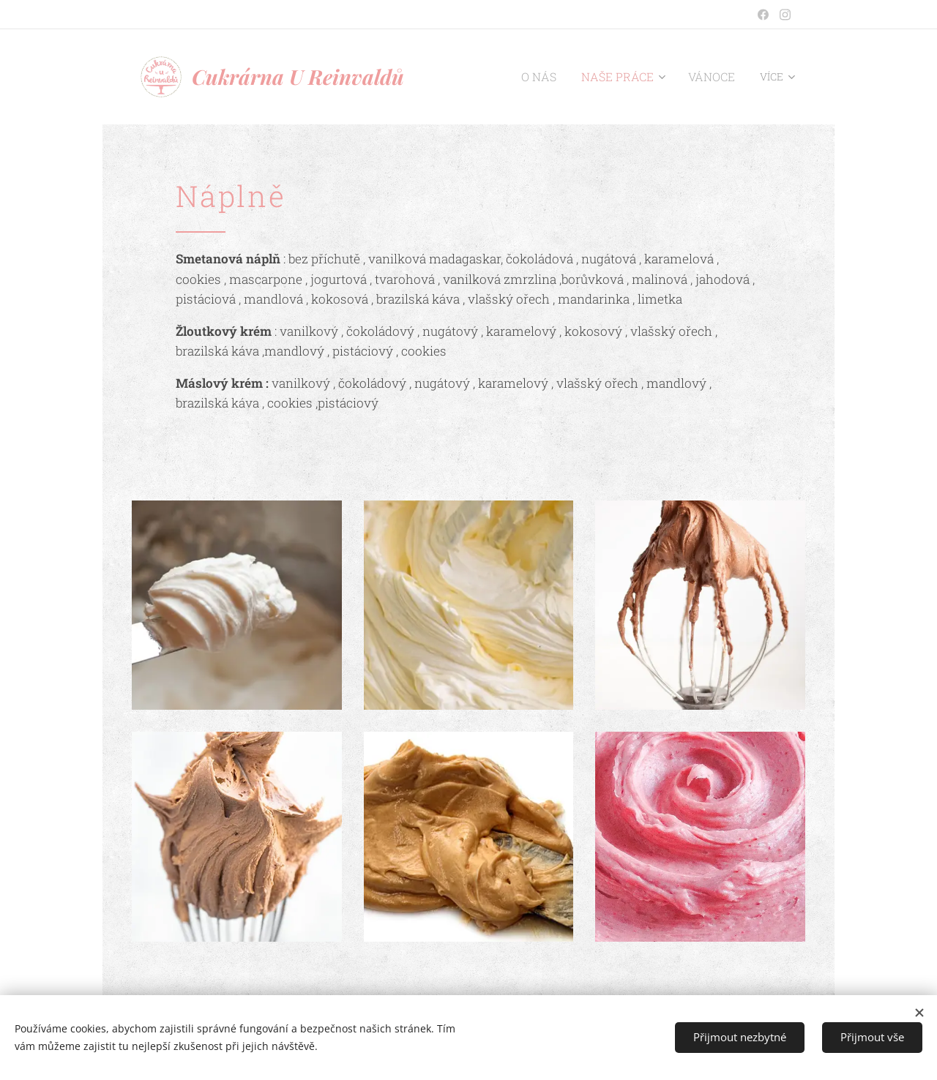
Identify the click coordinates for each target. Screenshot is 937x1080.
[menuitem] (555, 77)
